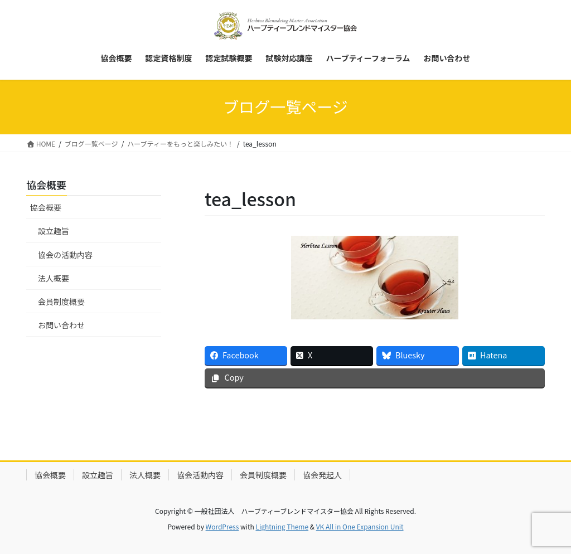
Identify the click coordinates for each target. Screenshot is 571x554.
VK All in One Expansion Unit (360, 526)
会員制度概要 (61, 301)
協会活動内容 (200, 474)
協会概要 (45, 207)
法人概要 (53, 278)
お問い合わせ (61, 325)
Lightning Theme (281, 526)
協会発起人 (322, 474)
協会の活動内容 (65, 254)
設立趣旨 (53, 230)
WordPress (222, 526)
